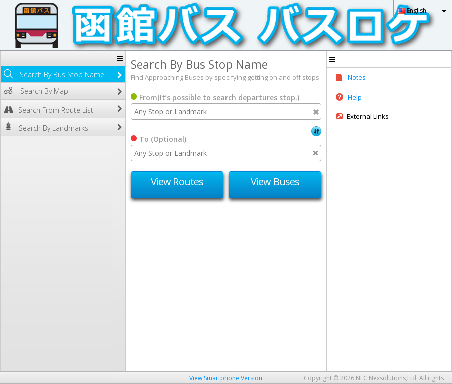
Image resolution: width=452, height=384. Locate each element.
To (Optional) (162, 139)
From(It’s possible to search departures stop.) (219, 97)
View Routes (177, 181)
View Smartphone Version (225, 378)
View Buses (275, 181)
